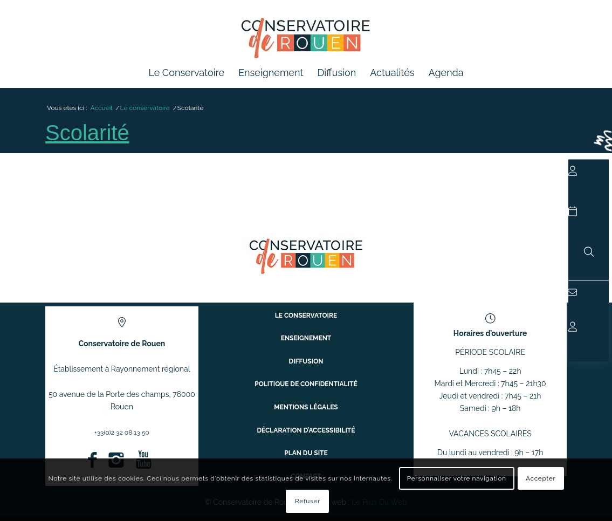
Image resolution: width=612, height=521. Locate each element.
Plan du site (306, 449)
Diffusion (306, 373)
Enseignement (306, 354)
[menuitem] (186, 72)
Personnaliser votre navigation (456, 478)
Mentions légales (305, 411)
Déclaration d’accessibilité (306, 431)
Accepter (540, 478)
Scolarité (92, 138)
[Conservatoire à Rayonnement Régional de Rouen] (306, 42)
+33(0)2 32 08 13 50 (122, 438)
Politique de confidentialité (306, 392)
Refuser (307, 501)
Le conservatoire (306, 336)
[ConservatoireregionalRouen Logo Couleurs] (306, 261)
